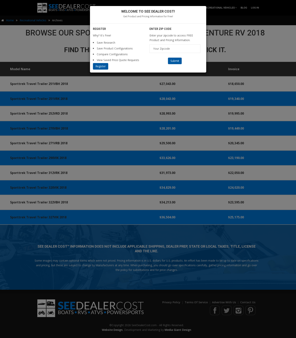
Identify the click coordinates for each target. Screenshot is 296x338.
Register (100, 66)
